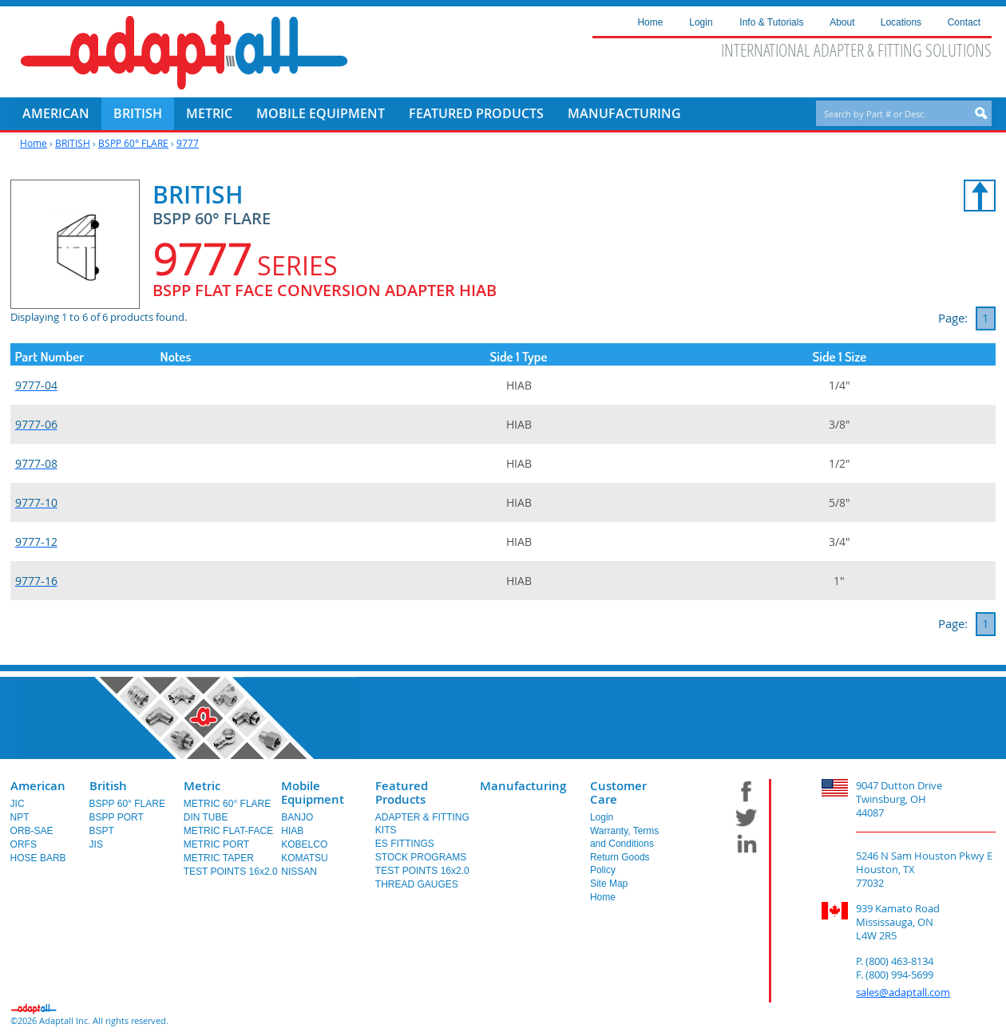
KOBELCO (304, 844)
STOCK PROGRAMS (420, 857)
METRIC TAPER (219, 858)
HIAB (292, 830)
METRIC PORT (216, 844)
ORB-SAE (31, 830)
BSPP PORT (116, 817)
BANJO (297, 817)
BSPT (101, 830)
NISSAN (299, 871)
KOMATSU (304, 858)
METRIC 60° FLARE (227, 803)
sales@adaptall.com (903, 992)
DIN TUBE (206, 817)
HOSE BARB (38, 858)
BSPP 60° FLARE (133, 142)
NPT (20, 817)
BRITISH (72, 142)
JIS (96, 844)
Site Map (609, 883)
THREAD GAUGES (416, 884)
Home (33, 142)
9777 (187, 142)
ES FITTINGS (404, 843)
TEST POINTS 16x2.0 (231, 871)
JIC (17, 803)
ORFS (23, 844)
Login (601, 817)
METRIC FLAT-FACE (228, 830)
